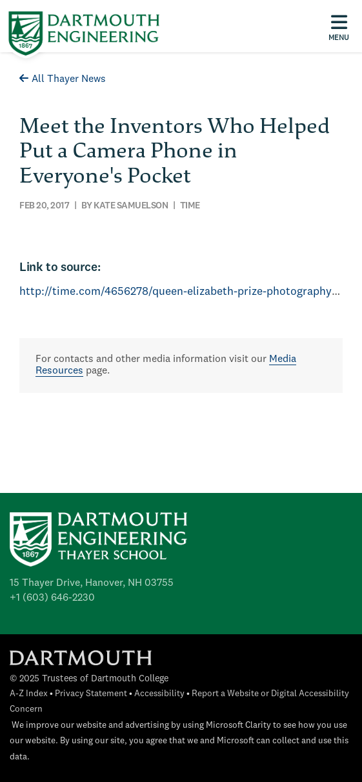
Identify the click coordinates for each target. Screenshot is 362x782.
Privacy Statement (91, 694)
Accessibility (159, 694)
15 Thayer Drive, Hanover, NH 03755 (92, 583)
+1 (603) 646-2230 (52, 598)
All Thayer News (62, 79)
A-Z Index (29, 694)
